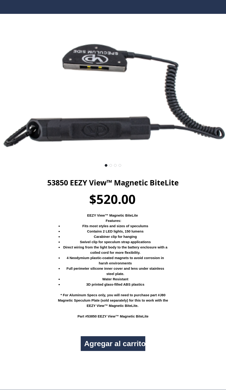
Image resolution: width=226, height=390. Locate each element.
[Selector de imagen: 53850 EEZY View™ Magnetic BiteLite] (106, 165)
